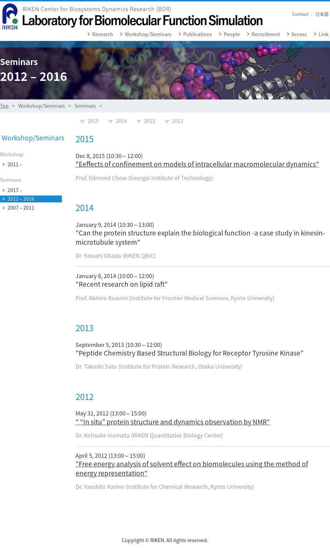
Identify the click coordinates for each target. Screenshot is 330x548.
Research (102, 34)
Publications (197, 34)
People (232, 34)
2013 (149, 121)
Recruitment (266, 34)
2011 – (15, 164)
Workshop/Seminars (148, 34)
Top (4, 105)
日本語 (322, 14)
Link (324, 34)
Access (299, 34)
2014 (121, 121)
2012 (177, 121)
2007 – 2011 (21, 207)
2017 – (15, 190)
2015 (93, 121)
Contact (300, 14)
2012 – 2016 (21, 199)
